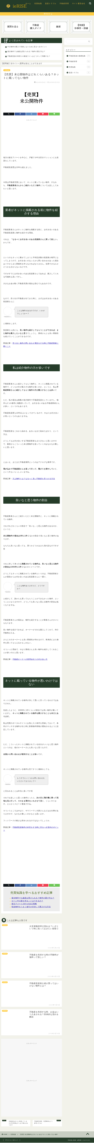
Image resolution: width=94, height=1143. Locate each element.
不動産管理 (64, 3)
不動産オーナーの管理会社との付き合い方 (30, 660)
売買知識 (38, 3)
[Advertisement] (31, 137)
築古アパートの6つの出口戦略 (24, 904)
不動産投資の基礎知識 (79, 56)
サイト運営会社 (78, 3)
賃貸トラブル (50, 3)
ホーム (28, 3)
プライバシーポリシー (11, 1140)
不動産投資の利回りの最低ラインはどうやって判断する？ (28, 56)
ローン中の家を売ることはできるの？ (27, 901)
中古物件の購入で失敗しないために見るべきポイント (27, 47)
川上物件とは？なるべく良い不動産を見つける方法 (34, 479)
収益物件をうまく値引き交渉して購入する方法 (31, 907)
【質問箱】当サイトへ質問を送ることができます (21, 64)
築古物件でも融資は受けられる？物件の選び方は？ (26, 52)
